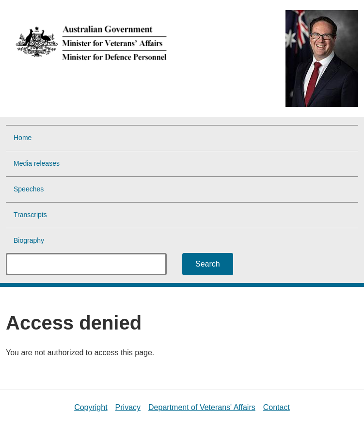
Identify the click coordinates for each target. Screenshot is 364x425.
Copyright (90, 407)
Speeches (29, 189)
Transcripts (30, 215)
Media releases (37, 163)
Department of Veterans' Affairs (201, 407)
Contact (276, 407)
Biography (29, 240)
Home (23, 138)
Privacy (128, 407)
